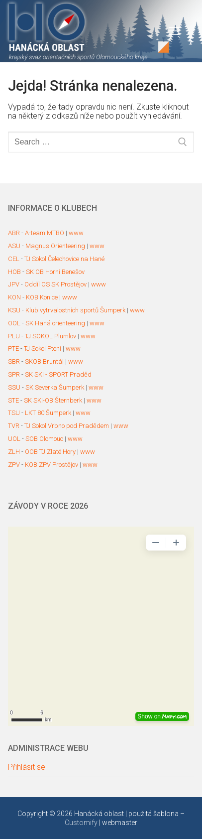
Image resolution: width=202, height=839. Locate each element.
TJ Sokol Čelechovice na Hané (64, 259)
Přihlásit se (26, 767)
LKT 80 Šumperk (48, 413)
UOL (14, 438)
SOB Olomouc (44, 438)
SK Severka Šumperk (54, 387)
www (76, 233)
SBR (14, 361)
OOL (14, 323)
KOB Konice (42, 297)
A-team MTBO (44, 233)
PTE (13, 348)
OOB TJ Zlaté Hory (50, 451)
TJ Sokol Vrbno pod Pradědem (66, 425)
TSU (14, 413)
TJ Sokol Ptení (42, 348)
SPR (14, 374)
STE (13, 400)
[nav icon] (174, 31)
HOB (14, 272)
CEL (13, 259)
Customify (81, 823)
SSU (14, 387)
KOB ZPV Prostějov (51, 464)
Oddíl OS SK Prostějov (55, 284)
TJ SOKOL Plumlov (50, 336)
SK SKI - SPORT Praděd (58, 374)
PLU (14, 336)
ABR (14, 233)
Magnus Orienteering (55, 246)
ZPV (14, 464)
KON (14, 297)
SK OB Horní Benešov (55, 272)
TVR (13, 425)
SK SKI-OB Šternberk (53, 400)
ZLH (14, 451)
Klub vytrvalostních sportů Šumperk (75, 310)
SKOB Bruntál (44, 361)
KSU (14, 310)
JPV (13, 284)
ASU (14, 246)
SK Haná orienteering (55, 323)
